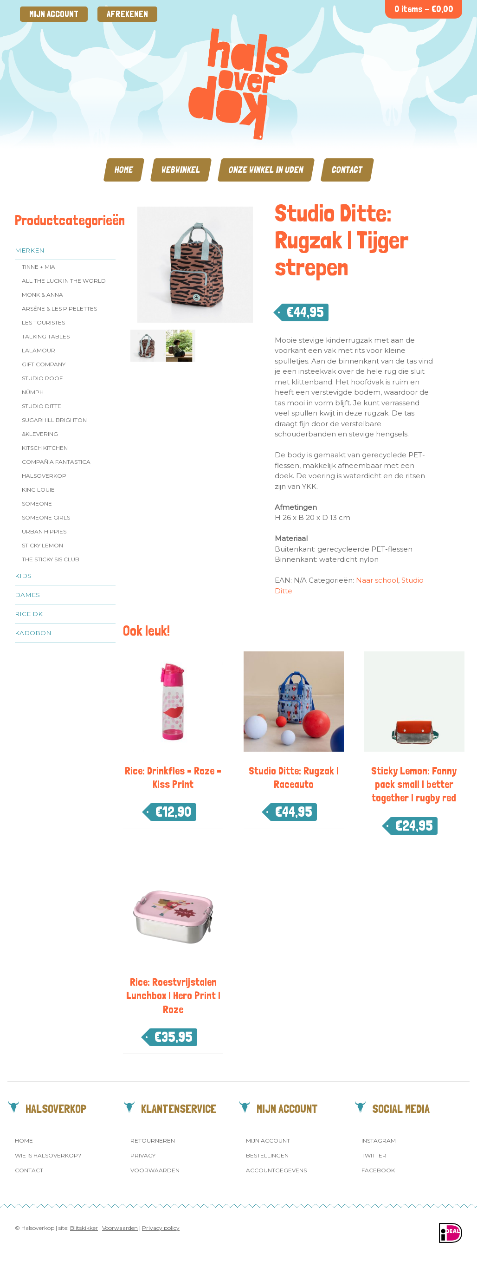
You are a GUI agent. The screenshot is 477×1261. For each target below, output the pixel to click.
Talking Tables (46, 336)
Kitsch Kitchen (45, 447)
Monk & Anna (42, 294)
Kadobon (33, 633)
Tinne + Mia (38, 266)
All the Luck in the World (64, 280)
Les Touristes (43, 322)
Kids (23, 575)
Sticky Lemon (42, 545)
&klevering (40, 433)
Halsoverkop (44, 475)
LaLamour (38, 350)
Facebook (378, 1170)
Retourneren (152, 1140)
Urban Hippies (44, 531)
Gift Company (43, 364)
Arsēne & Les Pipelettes (59, 308)
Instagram (378, 1140)
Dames (27, 594)
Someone (37, 503)
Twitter (374, 1155)
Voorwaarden (155, 1170)
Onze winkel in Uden (266, 169)
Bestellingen (267, 1155)
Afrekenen (127, 14)
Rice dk (29, 614)
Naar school (377, 580)
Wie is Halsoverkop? (48, 1155)
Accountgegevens (276, 1170)
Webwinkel (181, 169)
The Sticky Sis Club (50, 559)
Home (124, 169)
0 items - (423, 9)
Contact (347, 169)
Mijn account (53, 14)
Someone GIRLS (46, 517)
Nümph (33, 392)
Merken (30, 250)
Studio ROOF (42, 378)
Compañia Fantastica (56, 461)
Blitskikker (84, 1227)
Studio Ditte (41, 406)
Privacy (142, 1155)
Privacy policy (161, 1227)
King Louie (38, 489)
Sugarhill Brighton (54, 419)
